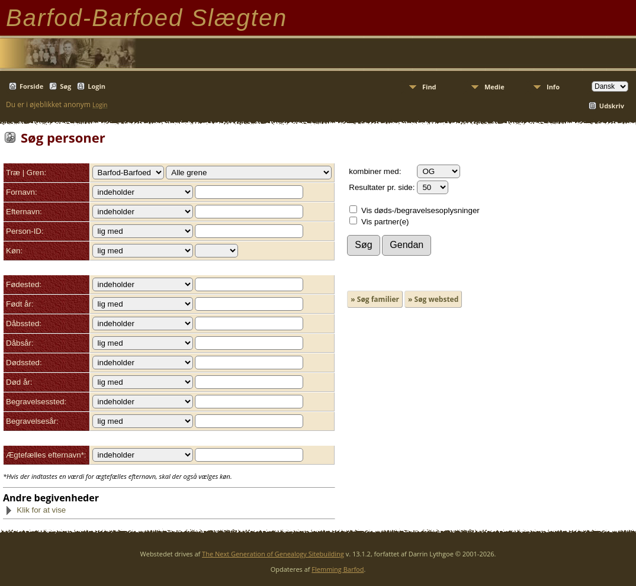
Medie (494, 86)
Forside (31, 86)
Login (96, 86)
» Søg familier (375, 299)
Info (553, 86)
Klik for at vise (35, 509)
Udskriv (611, 105)
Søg (65, 86)
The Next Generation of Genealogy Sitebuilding (273, 553)
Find (429, 86)
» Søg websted (433, 299)
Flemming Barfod (337, 569)
